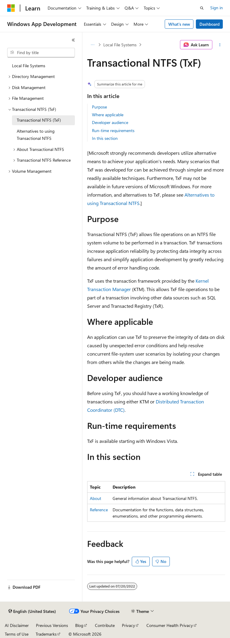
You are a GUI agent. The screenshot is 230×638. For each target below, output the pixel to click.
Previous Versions (52, 625)
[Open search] (202, 8)
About (95, 498)
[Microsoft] (11, 8)
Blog (79, 625)
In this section (105, 138)
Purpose (99, 107)
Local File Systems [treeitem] (28, 65)
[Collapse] (73, 40)
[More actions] (220, 45)
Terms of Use (16, 634)
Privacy (128, 625)
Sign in (216, 7)
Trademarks (46, 634)
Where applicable (107, 114)
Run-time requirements (113, 130)
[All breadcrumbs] (92, 45)
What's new (179, 24)
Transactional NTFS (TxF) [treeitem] (39, 120)
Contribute (105, 625)
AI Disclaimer (17, 625)
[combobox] (41, 52)
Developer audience (110, 122)
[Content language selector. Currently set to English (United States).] (32, 611)
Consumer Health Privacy (169, 625)
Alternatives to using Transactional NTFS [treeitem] (36, 134)
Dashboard (209, 24)
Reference (99, 509)
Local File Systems (120, 45)
